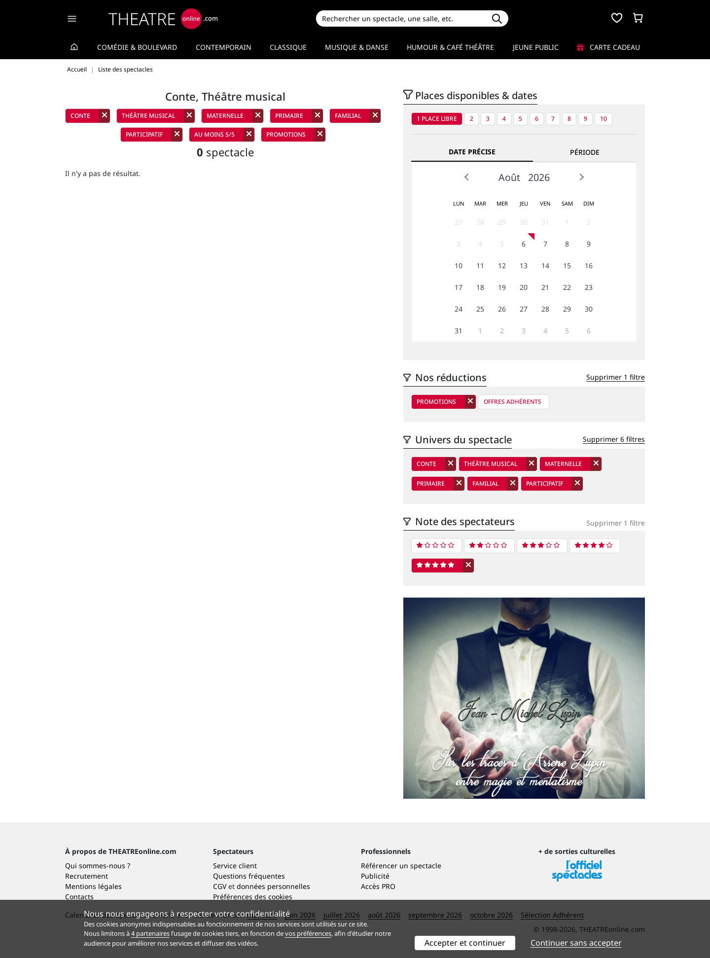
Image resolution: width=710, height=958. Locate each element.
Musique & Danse (357, 47)
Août (509, 177)
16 (589, 265)
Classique (288, 47)
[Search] (400, 18)
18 (480, 287)
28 (480, 222)
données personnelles (273, 886)
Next (581, 177)
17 (458, 287)
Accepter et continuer (465, 942)
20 (524, 287)
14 (545, 265)
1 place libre (437, 118)
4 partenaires (150, 933)
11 (480, 265)
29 (502, 222)
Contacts (79, 896)
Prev (467, 177)
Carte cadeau (608, 47)
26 (502, 309)
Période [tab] (585, 152)
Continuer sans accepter (576, 942)
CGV (219, 886)
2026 (539, 177)
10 (603, 118)
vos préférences (308, 933)
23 (589, 287)
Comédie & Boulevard (137, 47)
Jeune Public (536, 47)
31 (545, 222)
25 (480, 309)
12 (502, 265)
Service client (235, 865)
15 (567, 265)
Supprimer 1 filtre (615, 377)
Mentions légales (93, 886)
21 (545, 287)
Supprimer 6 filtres (614, 439)
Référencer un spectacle (401, 865)
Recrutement (86, 876)
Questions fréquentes (249, 876)
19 (502, 287)
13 (524, 265)
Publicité (375, 876)
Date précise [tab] (472, 151)
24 (458, 309)
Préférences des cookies (252, 896)
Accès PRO (378, 886)
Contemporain (223, 47)
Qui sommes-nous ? (97, 865)
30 (524, 222)
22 (567, 287)
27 (458, 222)
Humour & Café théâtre (450, 47)
